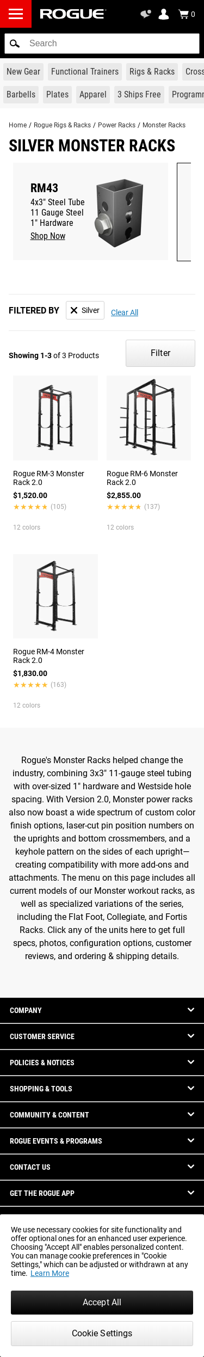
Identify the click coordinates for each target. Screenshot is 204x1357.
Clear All (124, 312)
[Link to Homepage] (73, 14)
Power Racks (116, 125)
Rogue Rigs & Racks (62, 125)
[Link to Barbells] (21, 94)
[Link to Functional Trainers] (85, 72)
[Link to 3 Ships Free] (139, 94)
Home (18, 125)
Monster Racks (164, 125)
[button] (14, 43)
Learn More (49, 1273)
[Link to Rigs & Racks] (152, 72)
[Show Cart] (186, 14)
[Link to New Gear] (23, 72)
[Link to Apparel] (93, 94)
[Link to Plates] (57, 94)
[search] (102, 43)
